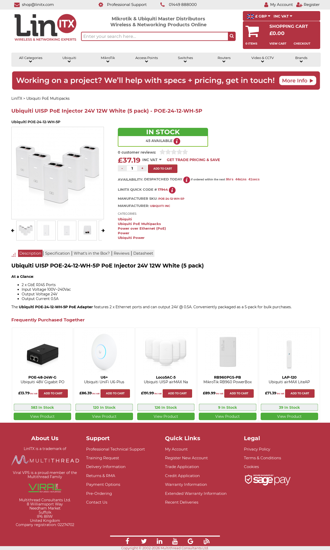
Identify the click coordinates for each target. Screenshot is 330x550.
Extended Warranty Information (196, 493)
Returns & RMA (100, 475)
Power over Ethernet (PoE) (142, 228)
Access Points (146, 59)
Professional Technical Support (115, 449)
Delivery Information (106, 466)
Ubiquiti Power (131, 238)
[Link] (127, 542)
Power (123, 233)
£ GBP (258, 16)
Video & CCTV (262, 59)
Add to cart (53, 393)
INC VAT (283, 16)
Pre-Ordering (99, 493)
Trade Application (182, 466)
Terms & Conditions (262, 457)
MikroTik (108, 59)
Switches (185, 59)
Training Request (102, 457)
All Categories (30, 59)
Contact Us (96, 502)
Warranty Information (186, 484)
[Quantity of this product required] (132, 168)
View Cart (277, 43)
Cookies (251, 466)
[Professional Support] (120, 4)
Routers (224, 59)
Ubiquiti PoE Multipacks (139, 224)
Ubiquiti (69, 59)
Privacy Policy (257, 449)
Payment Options (103, 484)
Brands (301, 59)
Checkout (302, 43)
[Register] (308, 4)
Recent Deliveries (181, 502)
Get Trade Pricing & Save (193, 159)
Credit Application (182, 475)
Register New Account (186, 457)
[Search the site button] (232, 36)
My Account (176, 449)
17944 (163, 189)
